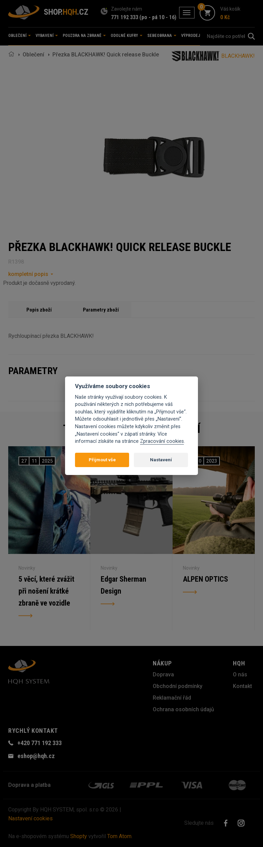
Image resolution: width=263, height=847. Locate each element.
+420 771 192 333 (39, 742)
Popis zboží (39, 310)
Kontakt (242, 686)
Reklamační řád (172, 697)
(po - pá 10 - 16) (157, 17)
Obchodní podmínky (177, 686)
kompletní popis (28, 274)
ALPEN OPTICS (205, 579)
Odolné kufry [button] (126, 35)
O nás (240, 674)
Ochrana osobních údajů (183, 709)
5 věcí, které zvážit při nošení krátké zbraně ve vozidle (46, 591)
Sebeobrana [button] (161, 35)
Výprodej (190, 35)
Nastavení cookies (30, 818)
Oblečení (33, 54)
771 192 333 (124, 17)
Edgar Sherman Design (123, 585)
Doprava (163, 674)
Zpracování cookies (162, 441)
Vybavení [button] (47, 35)
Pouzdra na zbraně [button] (84, 35)
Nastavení (161, 459)
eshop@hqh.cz (36, 755)
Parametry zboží (101, 310)
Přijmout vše (102, 459)
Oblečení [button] (19, 35)
